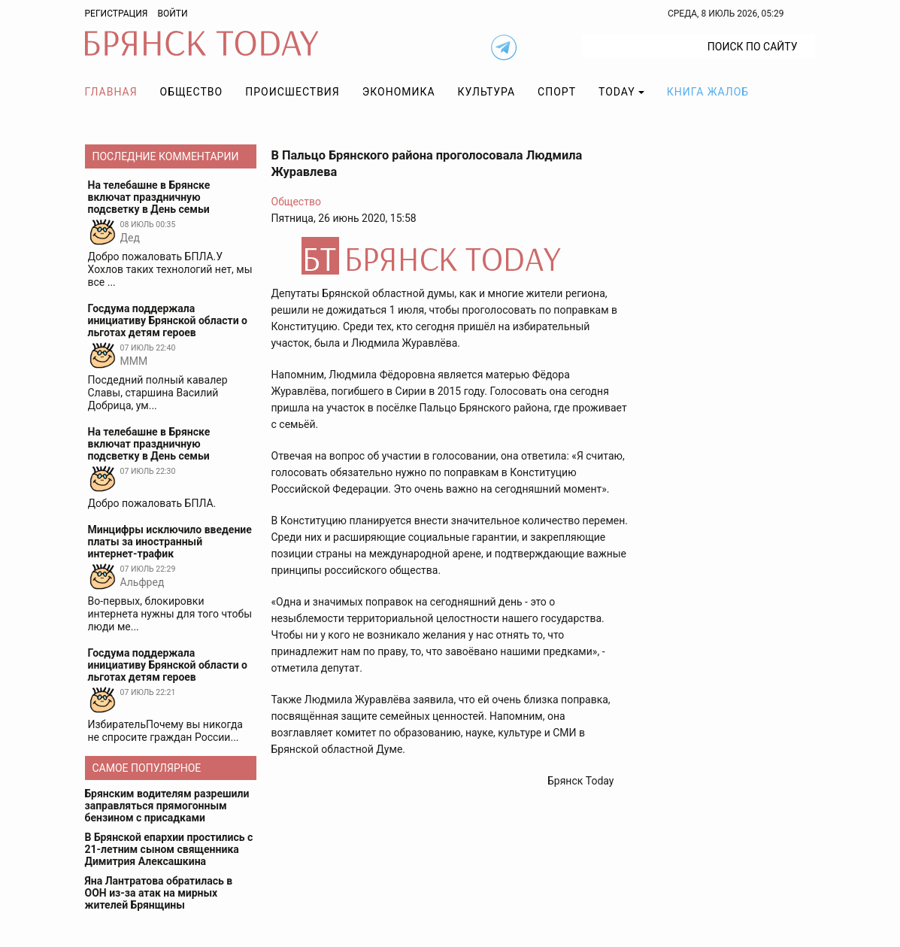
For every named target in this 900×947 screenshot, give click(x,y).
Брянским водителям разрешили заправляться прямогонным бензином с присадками (167, 806)
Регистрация (116, 13)
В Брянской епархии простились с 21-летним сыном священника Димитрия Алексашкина (169, 849)
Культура (486, 92)
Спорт (557, 92)
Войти (172, 13)
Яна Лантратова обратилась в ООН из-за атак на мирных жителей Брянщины (159, 893)
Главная (111, 92)
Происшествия (292, 92)
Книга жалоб (708, 92)
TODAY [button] (616, 92)
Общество (191, 92)
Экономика (398, 92)
